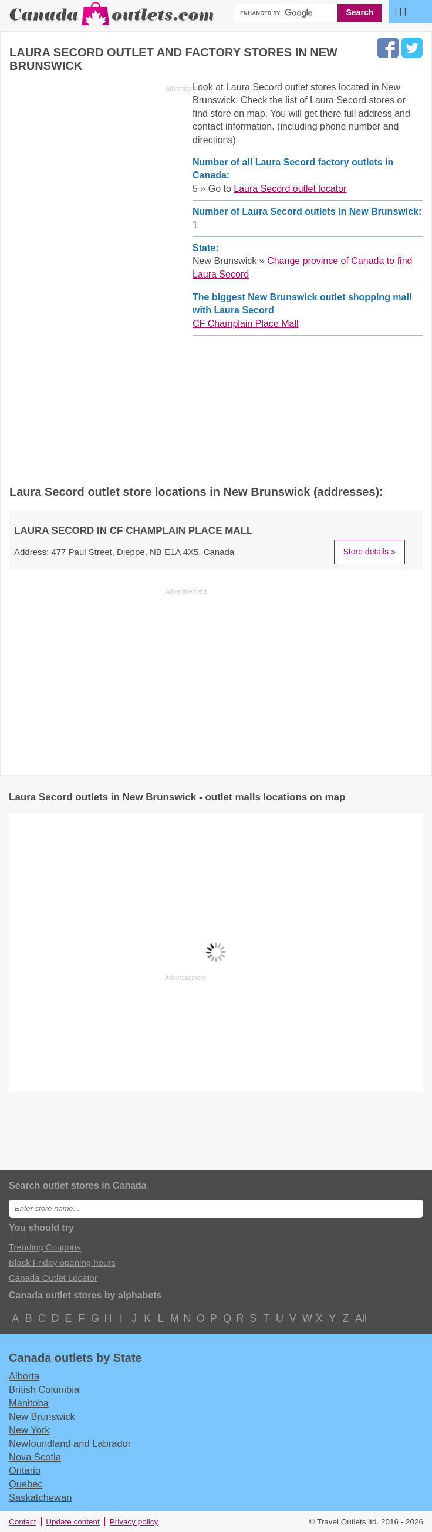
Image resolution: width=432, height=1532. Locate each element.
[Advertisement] (108, 279)
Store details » (369, 551)
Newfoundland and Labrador (70, 1443)
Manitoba (29, 1403)
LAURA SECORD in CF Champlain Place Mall (133, 530)
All (360, 1318)
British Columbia (44, 1389)
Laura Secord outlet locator (290, 189)
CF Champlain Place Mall (246, 324)
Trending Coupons (45, 1247)
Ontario (25, 1470)
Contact (22, 1521)
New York (29, 1430)
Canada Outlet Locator (53, 1278)
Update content (73, 1521)
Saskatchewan (40, 1497)
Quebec (26, 1484)
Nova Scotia (35, 1457)
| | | (400, 11)
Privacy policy (134, 1521)
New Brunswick (42, 1416)
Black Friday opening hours (62, 1262)
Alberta (24, 1376)
